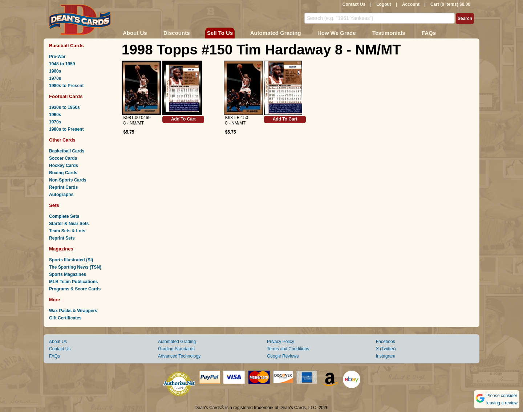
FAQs (429, 33)
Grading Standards (176, 348)
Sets (54, 205)
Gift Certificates (65, 318)
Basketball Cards (66, 151)
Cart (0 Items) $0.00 (450, 4)
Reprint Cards (63, 187)
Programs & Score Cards (75, 288)
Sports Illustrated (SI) (71, 259)
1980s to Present (66, 85)
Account (410, 4)
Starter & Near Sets (69, 223)
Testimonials (388, 33)
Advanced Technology (179, 356)
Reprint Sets (62, 238)
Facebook (385, 341)
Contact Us (353, 4)
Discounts (176, 33)
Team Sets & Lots (67, 230)
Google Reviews (283, 356)
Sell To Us (220, 33)
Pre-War (57, 56)
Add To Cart (183, 119)
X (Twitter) (386, 348)
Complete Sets (64, 216)
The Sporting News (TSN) (75, 267)
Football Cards (66, 96)
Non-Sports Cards (67, 180)
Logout (383, 4)
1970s (55, 78)
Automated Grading (275, 33)
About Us (135, 33)
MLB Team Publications (73, 281)
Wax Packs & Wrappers (73, 310)
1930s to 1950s (64, 107)
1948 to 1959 (62, 63)
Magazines (61, 249)
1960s (55, 71)
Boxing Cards (63, 172)
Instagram (385, 356)
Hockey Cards (63, 165)
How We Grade (336, 33)
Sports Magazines (67, 274)
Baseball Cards (66, 45)
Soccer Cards (63, 158)
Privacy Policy (280, 341)
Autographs (61, 194)
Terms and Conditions (288, 348)
